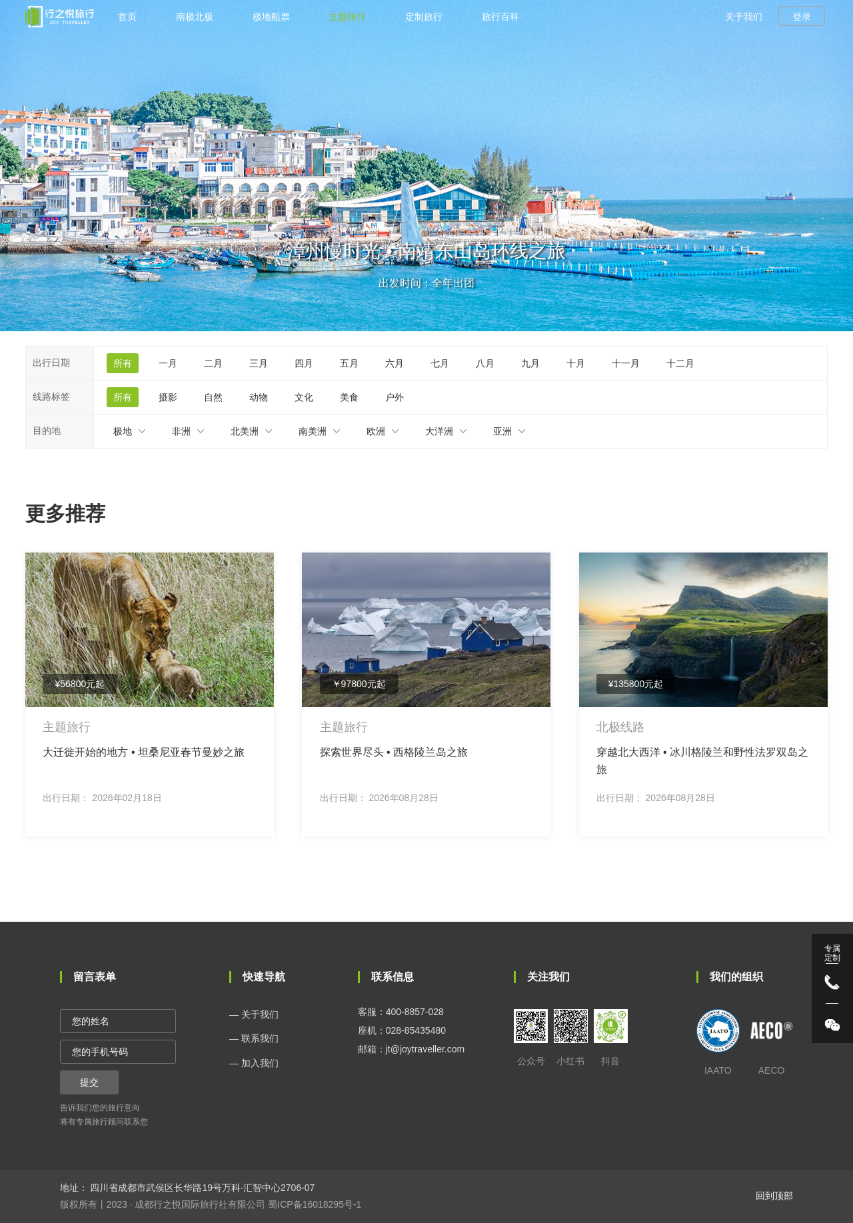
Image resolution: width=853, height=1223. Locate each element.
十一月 (626, 363)
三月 (258, 363)
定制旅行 (423, 16)
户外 (394, 397)
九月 (530, 363)
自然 (213, 397)
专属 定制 (832, 953)
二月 (213, 363)
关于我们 (743, 16)
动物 (258, 397)
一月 (168, 363)
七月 (439, 363)
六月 (394, 363)
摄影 (168, 397)
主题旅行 (347, 16)
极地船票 (271, 16)
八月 (485, 363)
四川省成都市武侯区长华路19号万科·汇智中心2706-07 (201, 1187)
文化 (304, 397)
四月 (304, 363)
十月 (575, 363)
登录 (801, 16)
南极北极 (194, 16)
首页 (127, 16)
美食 (349, 397)
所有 (122, 363)
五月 (349, 363)
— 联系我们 (254, 1038)
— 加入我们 (254, 1063)
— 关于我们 (254, 1014)
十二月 (680, 363)
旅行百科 (500, 16)
